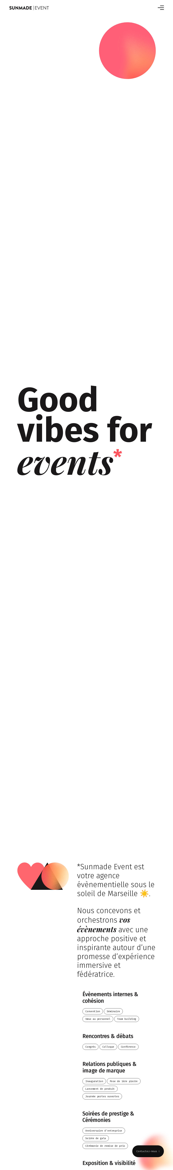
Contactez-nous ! (148, 1151)
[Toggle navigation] (161, 7)
